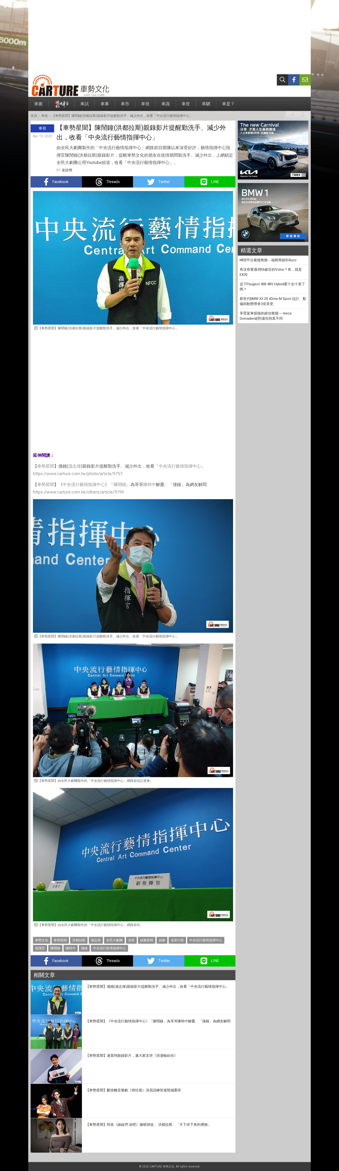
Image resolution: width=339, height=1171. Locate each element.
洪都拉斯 (78, 940)
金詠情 (67, 170)
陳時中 (149, 484)
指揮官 (40, 948)
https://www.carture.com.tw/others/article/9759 (78, 492)
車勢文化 (41, 940)
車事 (105, 106)
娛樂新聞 (146, 940)
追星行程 (177, 940)
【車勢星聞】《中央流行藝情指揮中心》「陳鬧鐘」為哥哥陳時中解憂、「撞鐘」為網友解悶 (158, 1021)
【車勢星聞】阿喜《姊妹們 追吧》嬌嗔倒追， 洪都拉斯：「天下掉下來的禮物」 (148, 1124)
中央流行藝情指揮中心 (180, 466)
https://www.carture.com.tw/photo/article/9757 (77, 473)
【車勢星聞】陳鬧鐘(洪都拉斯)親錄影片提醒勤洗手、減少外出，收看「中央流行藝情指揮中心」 (122, 116)
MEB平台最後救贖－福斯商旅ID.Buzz (268, 260)
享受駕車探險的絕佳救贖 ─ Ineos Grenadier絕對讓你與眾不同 (266, 316)
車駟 (206, 106)
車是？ (228, 106)
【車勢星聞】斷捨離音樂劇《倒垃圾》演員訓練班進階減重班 (133, 1090)
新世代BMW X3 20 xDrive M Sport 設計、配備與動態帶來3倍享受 (273, 301)
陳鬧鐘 (119, 484)
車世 (186, 106)
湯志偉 (74, 466)
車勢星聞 (45, 466)
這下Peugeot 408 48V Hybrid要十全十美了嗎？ (272, 287)
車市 (125, 106)
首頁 (34, 116)
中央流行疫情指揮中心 (109, 948)
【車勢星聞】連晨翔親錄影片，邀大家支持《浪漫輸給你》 (132, 1055)
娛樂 (162, 940)
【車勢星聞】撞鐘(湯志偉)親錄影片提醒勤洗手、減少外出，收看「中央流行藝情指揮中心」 (157, 986)
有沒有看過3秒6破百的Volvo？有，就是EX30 (271, 272)
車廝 (38, 106)
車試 (84, 106)
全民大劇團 (114, 940)
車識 (165, 106)
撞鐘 (84, 948)
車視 (145, 106)
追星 (131, 940)
